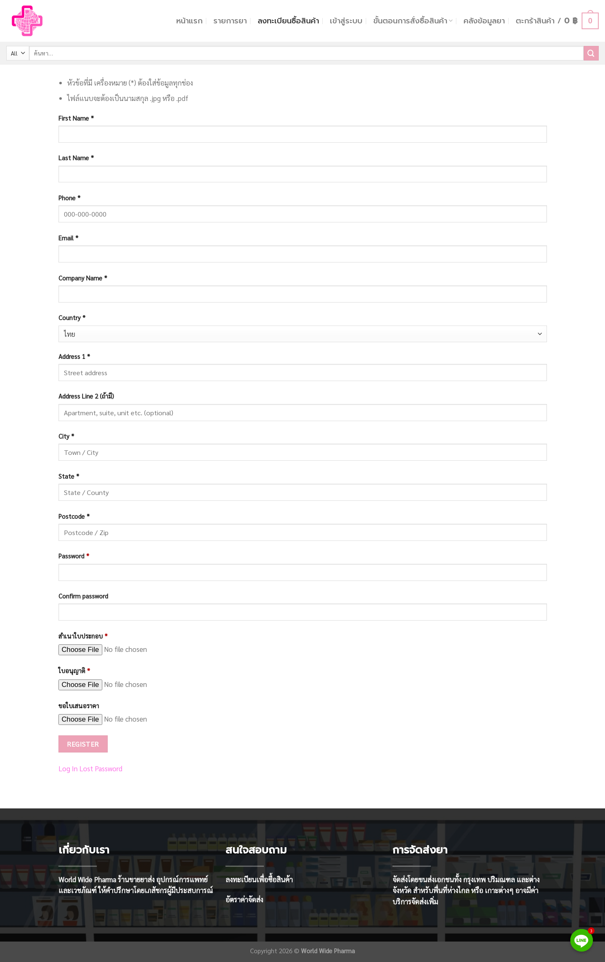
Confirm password (83, 596)
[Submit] (591, 53)
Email (68, 238)
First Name (76, 118)
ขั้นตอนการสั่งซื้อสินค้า (413, 21)
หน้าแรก (189, 21)
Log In (68, 768)
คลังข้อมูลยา (484, 21)
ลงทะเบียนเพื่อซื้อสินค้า (259, 879)
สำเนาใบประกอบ (83, 636)
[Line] (581, 940)
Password (73, 556)
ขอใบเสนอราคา (78, 706)
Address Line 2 (86, 396)
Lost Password (100, 768)
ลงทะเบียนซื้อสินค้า (288, 21)
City (66, 436)
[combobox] (302, 334)
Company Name (82, 278)
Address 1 (74, 356)
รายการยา (230, 21)
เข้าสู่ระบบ (346, 21)
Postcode (74, 516)
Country (72, 317)
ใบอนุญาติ (74, 671)
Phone (69, 198)
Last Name (76, 158)
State (68, 476)
